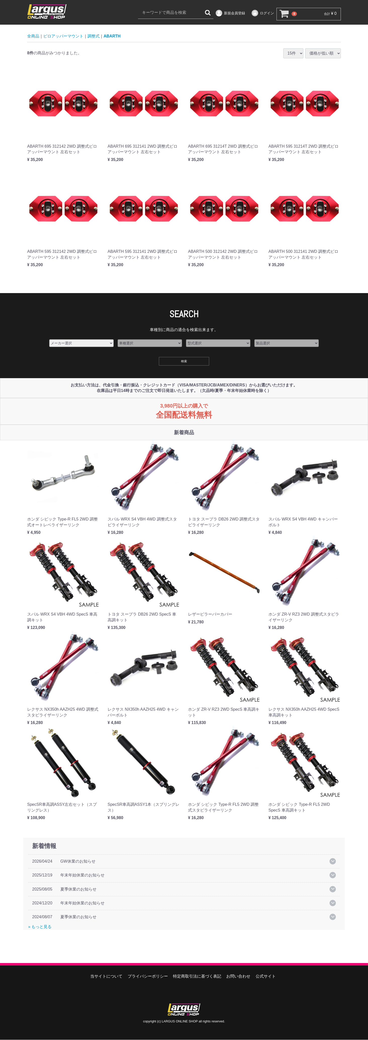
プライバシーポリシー (148, 976)
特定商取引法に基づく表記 (197, 976)
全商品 (33, 36)
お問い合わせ (238, 976)
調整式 (93, 36)
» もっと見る (40, 927)
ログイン (262, 13)
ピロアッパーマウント (63, 36)
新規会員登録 (230, 13)
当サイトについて (106, 976)
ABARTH (112, 36)
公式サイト (266, 976)
